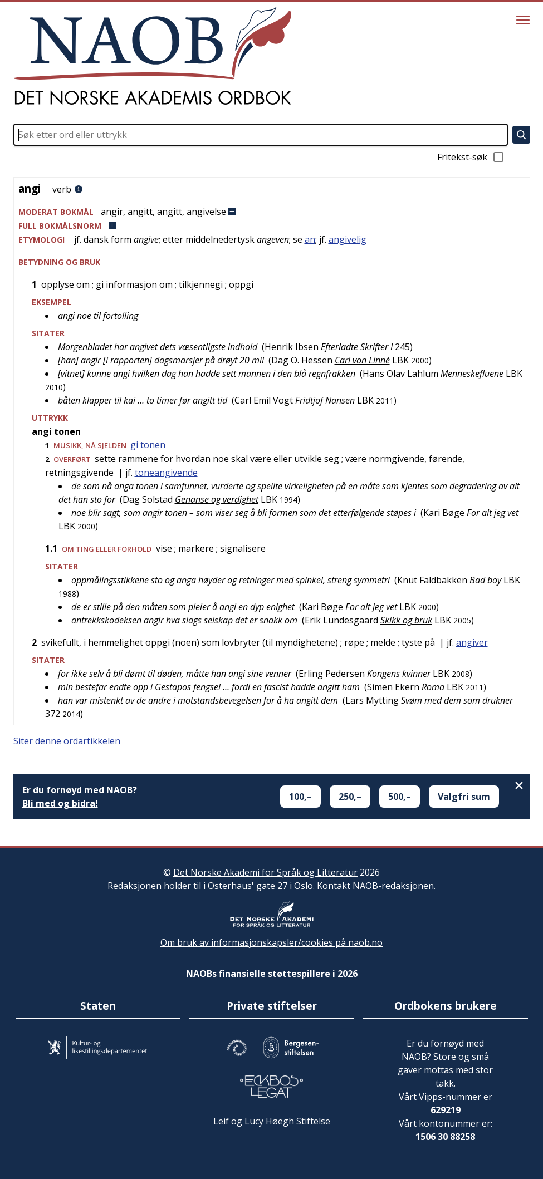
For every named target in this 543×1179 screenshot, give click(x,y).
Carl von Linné (362, 360)
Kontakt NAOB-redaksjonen (375, 886)
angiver (472, 642)
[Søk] (521, 135)
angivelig (347, 239)
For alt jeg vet (492, 513)
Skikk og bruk (406, 620)
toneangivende (166, 472)
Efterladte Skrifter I (357, 347)
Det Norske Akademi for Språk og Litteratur (265, 872)
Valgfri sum (464, 796)
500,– (399, 796)
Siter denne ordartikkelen (66, 741)
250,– (350, 796)
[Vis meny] (523, 20)
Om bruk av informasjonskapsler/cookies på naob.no (271, 942)
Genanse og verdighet (216, 499)
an (310, 239)
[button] (271, 212)
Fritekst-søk (471, 157)
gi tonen (147, 445)
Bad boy (485, 580)
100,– (300, 796)
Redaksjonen (134, 886)
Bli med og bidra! (60, 803)
